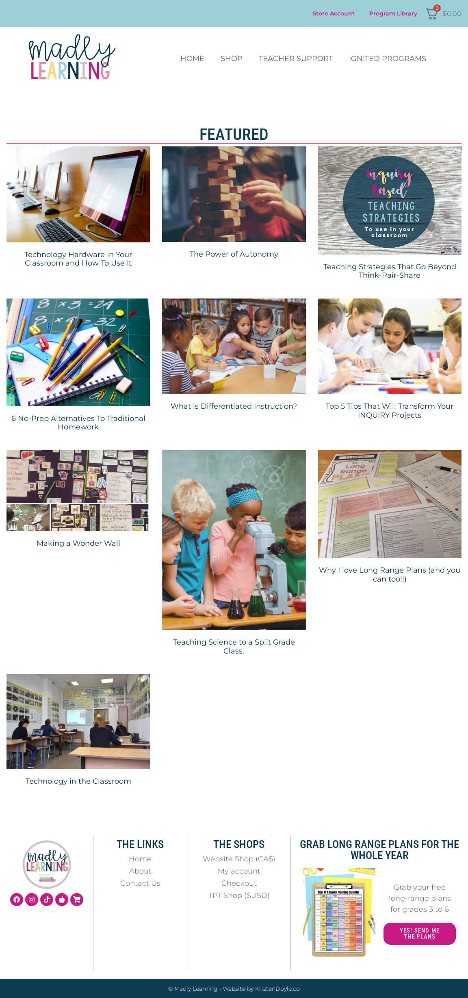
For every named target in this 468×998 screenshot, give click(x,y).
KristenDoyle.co (277, 988)
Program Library (393, 13)
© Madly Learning (193, 988)
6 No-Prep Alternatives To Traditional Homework (78, 423)
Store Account (333, 13)
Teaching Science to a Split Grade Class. (234, 647)
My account (239, 871)
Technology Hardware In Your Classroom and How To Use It (78, 259)
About (140, 871)
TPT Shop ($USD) (239, 895)
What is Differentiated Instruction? (234, 406)
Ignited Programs (387, 58)
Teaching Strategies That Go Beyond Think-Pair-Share (389, 271)
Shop (232, 58)
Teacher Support (296, 58)
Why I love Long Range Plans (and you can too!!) (389, 575)
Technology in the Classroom (78, 781)
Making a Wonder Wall (78, 543)
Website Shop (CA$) (239, 858)
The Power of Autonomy (234, 254)
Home (192, 58)
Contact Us (140, 883)
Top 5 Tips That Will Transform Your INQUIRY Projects (389, 411)
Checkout (239, 883)
